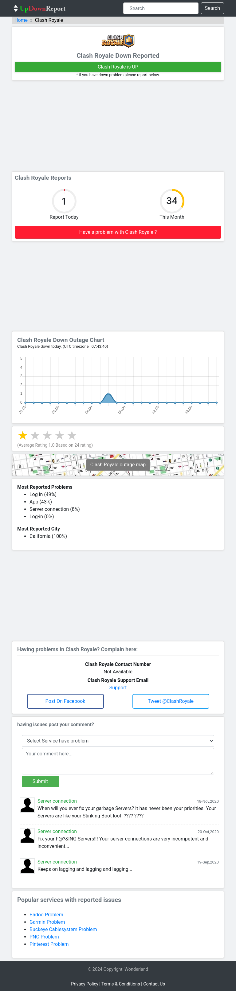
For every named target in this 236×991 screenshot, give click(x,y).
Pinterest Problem (49, 944)
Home (21, 20)
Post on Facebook (65, 701)
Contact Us (154, 984)
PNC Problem (44, 937)
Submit (40, 781)
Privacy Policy (84, 984)
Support (118, 688)
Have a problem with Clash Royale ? (118, 232)
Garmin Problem (47, 922)
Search (212, 8)
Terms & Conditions (120, 984)
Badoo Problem (46, 915)
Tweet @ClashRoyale (171, 701)
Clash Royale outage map (118, 465)
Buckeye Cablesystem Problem (63, 929)
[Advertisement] (118, 126)
